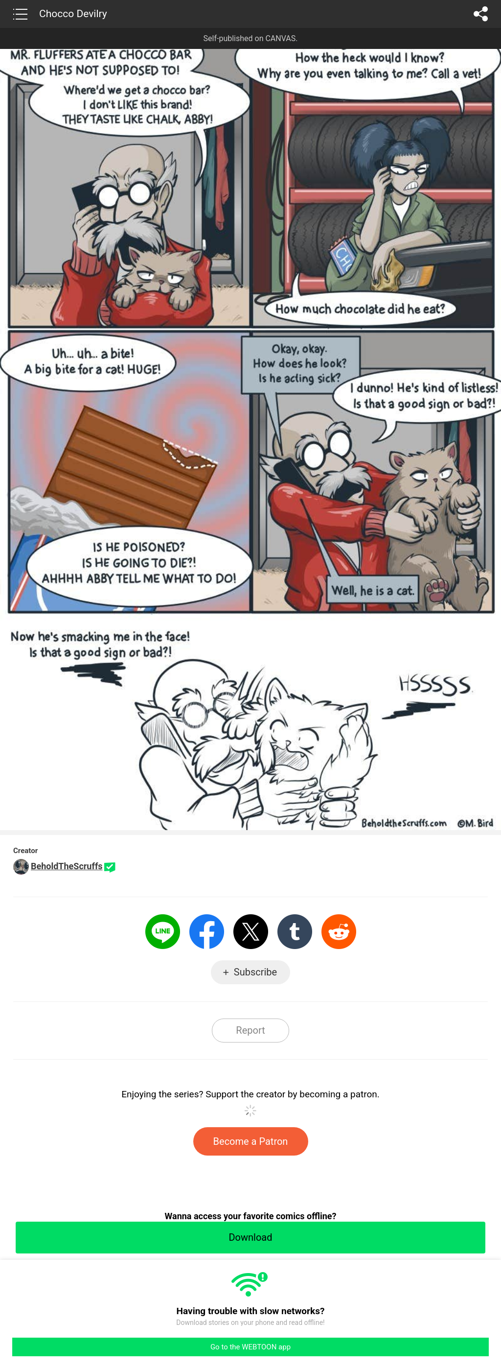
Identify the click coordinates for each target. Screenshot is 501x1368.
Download (250, 1237)
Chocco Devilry (73, 14)
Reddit (338, 931)
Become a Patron (250, 1141)
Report (250, 1030)
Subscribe (255, 972)
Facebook (206, 931)
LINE (162, 931)
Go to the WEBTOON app (250, 1347)
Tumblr (294, 931)
